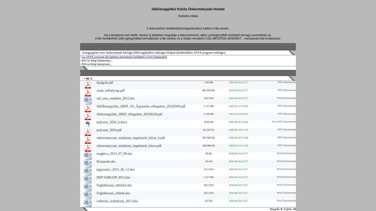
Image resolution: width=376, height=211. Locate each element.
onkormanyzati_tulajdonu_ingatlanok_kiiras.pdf (129, 146)
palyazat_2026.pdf (109, 130)
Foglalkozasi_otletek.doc (113, 193)
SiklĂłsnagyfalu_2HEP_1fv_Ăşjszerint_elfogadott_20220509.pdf (141, 106)
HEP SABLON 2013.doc (113, 177)
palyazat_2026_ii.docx (112, 122)
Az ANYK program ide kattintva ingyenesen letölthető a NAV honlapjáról (124, 57)
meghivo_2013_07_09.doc (115, 153)
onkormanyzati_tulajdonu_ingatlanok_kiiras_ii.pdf (131, 138)
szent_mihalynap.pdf (111, 90)
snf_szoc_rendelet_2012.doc (116, 98)
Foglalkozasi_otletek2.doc (114, 185)
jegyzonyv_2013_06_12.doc (116, 169)
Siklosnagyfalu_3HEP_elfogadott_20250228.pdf (129, 114)
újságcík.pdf (105, 82)
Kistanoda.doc (106, 161)
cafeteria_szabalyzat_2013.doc (117, 201)
